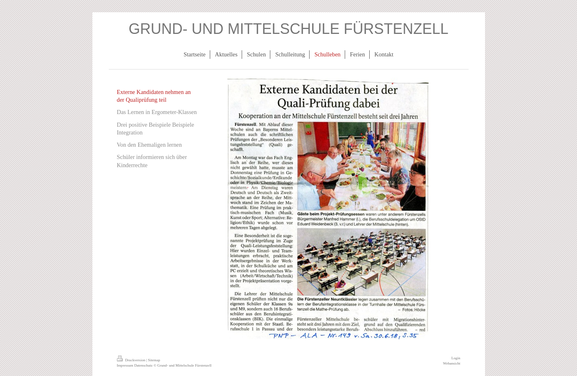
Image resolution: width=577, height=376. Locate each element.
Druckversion (131, 360)
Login (455, 358)
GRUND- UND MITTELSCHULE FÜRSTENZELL (288, 28)
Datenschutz (143, 365)
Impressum (125, 365)
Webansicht (451, 363)
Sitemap (154, 360)
